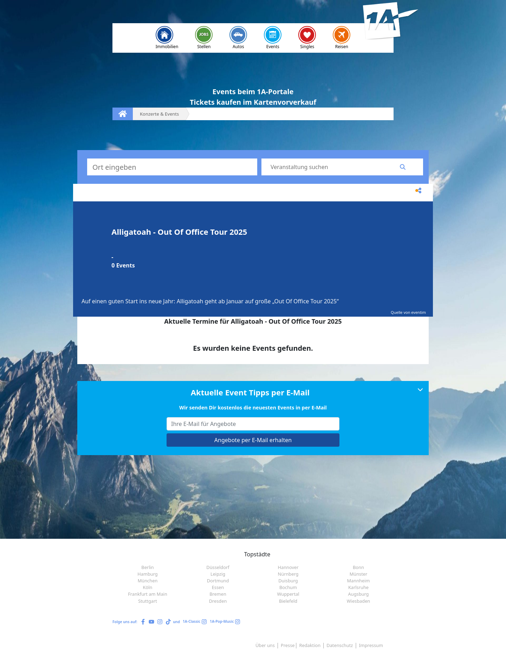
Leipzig (217, 574)
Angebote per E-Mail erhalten (253, 440)
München (148, 580)
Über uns (265, 645)
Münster (359, 574)
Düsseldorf (217, 567)
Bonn (358, 567)
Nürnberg (288, 574)
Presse (287, 645)
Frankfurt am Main (147, 594)
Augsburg (358, 594)
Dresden (218, 601)
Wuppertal (288, 594)
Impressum (371, 645)
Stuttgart (147, 601)
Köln (148, 587)
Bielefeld (288, 601)
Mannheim (358, 580)
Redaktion (310, 645)
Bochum (288, 587)
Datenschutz (339, 645)
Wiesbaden (358, 601)
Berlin (147, 567)
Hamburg (147, 574)
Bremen (217, 594)
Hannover (288, 567)
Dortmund (218, 580)
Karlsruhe (358, 587)
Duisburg (288, 580)
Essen (218, 587)
